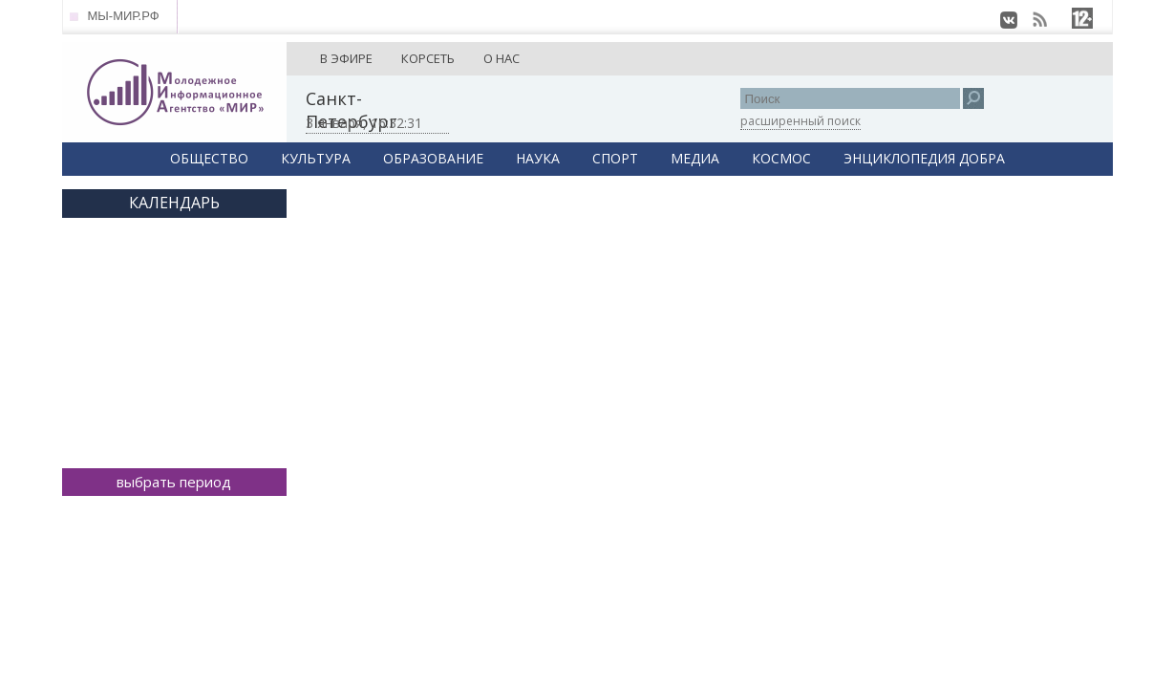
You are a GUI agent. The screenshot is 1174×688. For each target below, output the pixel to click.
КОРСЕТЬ (428, 58)
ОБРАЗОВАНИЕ (433, 158)
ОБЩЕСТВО (209, 158)
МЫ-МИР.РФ (124, 16)
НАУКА (538, 158)
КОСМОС (781, 158)
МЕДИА (695, 158)
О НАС (501, 58)
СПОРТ (615, 158)
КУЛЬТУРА (316, 158)
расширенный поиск (800, 121)
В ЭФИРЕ (346, 58)
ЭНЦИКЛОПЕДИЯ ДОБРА (924, 158)
